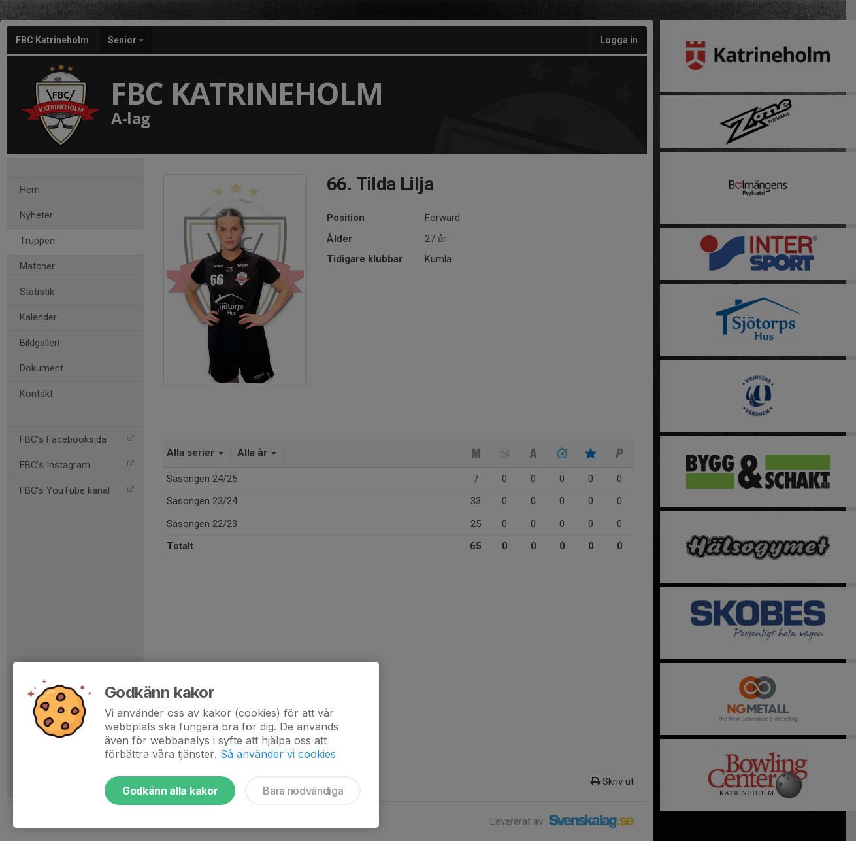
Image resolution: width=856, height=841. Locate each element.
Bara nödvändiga (303, 790)
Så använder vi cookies (278, 754)
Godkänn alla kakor (170, 790)
